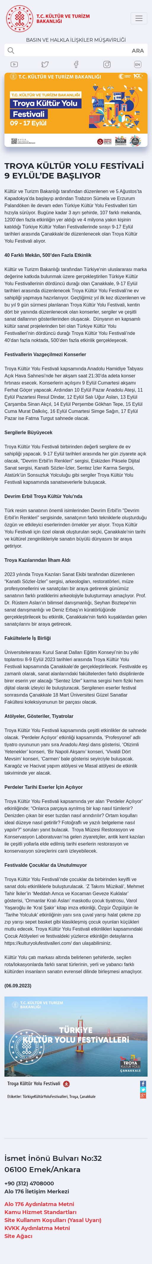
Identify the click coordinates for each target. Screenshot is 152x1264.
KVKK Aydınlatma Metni (37, 1228)
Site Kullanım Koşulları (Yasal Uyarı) (52, 1220)
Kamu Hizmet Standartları (40, 1212)
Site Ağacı (18, 1236)
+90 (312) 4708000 (29, 1183)
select (137, 50)
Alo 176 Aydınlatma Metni (39, 1204)
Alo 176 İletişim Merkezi (36, 1191)
